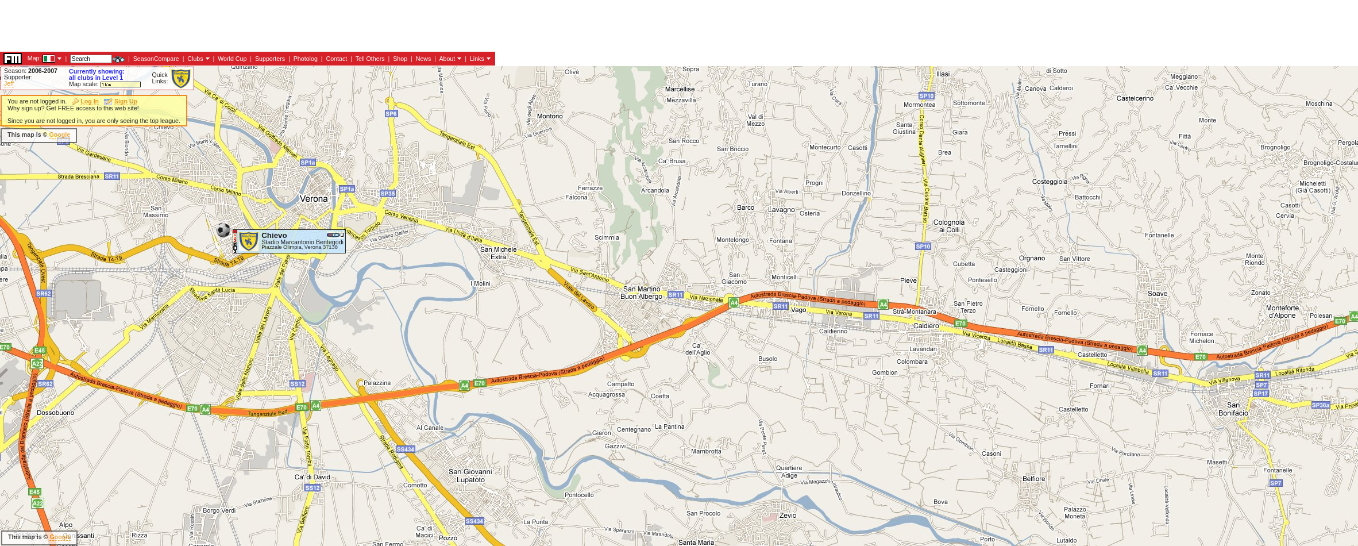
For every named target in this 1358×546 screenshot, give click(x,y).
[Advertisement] (424, 190)
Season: (30, 70)
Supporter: (18, 77)
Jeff (9, 83)
